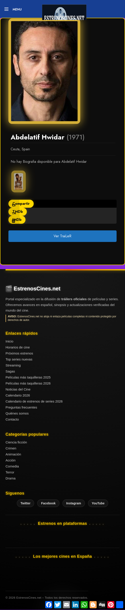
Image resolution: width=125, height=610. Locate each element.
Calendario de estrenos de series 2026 (34, 401)
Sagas (10, 371)
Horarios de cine (18, 347)
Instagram (73, 503)
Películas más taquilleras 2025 (28, 377)
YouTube (98, 503)
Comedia (12, 466)
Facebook (48, 503)
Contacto (12, 419)
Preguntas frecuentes (21, 407)
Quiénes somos (17, 413)
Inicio (9, 341)
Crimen (11, 448)
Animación (13, 454)
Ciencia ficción (16, 442)
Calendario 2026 (18, 395)
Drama (11, 478)
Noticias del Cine (18, 389)
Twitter (26, 503)
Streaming (13, 365)
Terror (10, 472)
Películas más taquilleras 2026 (28, 383)
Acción (11, 460)
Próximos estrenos (19, 353)
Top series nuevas (19, 359)
